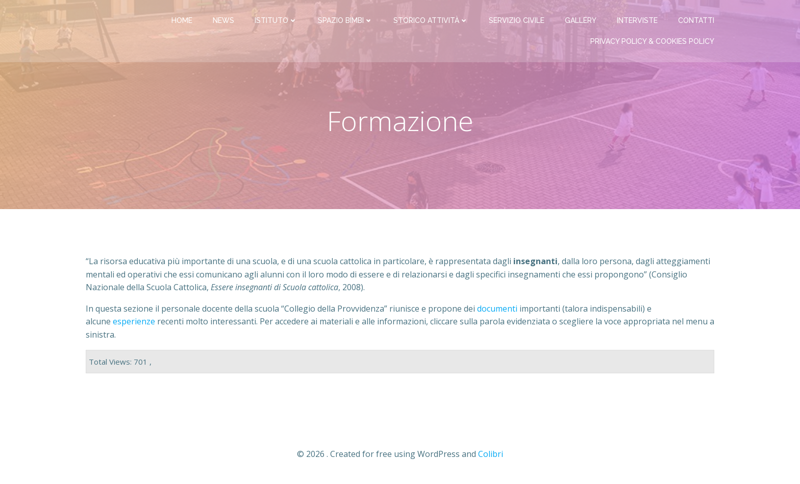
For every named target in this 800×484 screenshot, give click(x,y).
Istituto (276, 20)
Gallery (580, 20)
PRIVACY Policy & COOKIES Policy (652, 41)
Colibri (490, 454)
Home (181, 20)
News (223, 20)
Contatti (696, 20)
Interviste (637, 20)
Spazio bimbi (345, 20)
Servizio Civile (516, 20)
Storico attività (430, 20)
